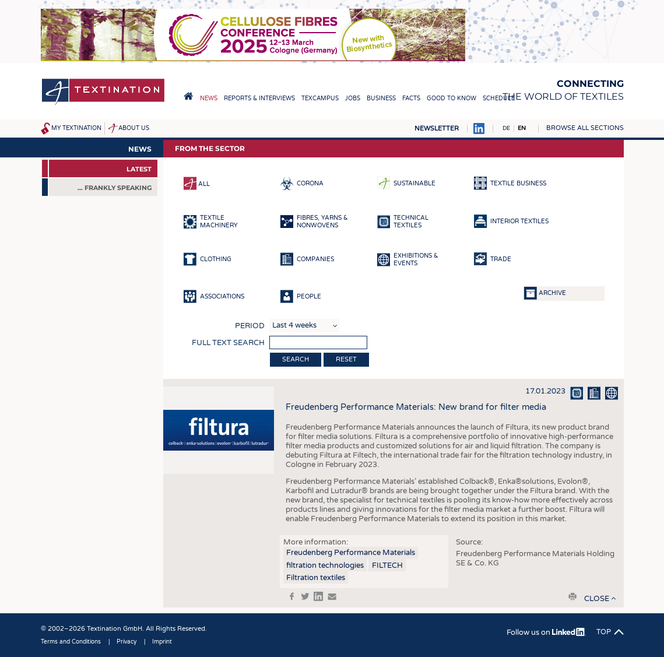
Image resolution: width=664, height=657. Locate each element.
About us (133, 128)
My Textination (76, 128)
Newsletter (436, 128)
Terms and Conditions (71, 641)
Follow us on (546, 632)
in (318, 596)
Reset (346, 359)
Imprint (162, 641)
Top (603, 632)
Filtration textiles (315, 577)
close (596, 598)
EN (522, 128)
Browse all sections (585, 128)
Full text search (228, 342)
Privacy (126, 641)
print (572, 596)
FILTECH (387, 565)
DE (506, 128)
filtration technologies (325, 565)
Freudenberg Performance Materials (350, 552)
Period (250, 326)
